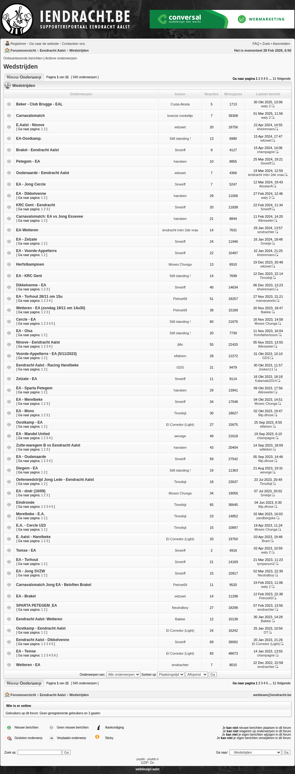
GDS (266, 358)
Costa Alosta (180, 104)
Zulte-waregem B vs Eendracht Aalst (48, 445)
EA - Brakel (26, 596)
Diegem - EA (27, 468)
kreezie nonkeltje (180, 116)
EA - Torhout (27, 560)
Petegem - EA (28, 161)
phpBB (140, 759)
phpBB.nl (153, 759)
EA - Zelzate (26, 239)
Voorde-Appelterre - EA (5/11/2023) (46, 354)
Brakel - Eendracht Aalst (37, 150)
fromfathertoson (266, 335)
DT (266, 632)
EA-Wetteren (27, 230)
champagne (266, 152)
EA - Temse (26, 651)
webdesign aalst (147, 769)
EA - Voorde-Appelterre (36, 251)
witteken (266, 449)
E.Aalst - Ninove (30, 125)
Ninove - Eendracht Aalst (38, 342)
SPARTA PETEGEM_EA (36, 605)
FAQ (256, 43)
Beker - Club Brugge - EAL (39, 104)
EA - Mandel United (33, 434)
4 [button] (264, 78)
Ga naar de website (44, 43)
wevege (180, 436)
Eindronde (25, 502)
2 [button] (259, 78)
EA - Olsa (24, 331)
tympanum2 (266, 564)
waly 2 (266, 106)
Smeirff (180, 150)
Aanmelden (281, 43)
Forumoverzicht (23, 50)
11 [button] (274, 78)
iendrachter (265, 232)
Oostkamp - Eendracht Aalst (41, 628)
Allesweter (266, 220)
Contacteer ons (73, 43)
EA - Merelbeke (29, 399)
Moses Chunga (180, 264)
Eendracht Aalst (53, 50)
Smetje (266, 243)
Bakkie (266, 312)
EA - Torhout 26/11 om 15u (39, 296)
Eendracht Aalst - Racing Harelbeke (47, 365)
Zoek (266, 43)
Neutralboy (266, 575)
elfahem (180, 356)
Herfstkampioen (30, 264)
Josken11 (266, 369)
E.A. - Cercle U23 (31, 525)
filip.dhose (266, 415)
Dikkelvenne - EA (31, 285)
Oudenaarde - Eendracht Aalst (42, 173)
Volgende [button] (284, 78)
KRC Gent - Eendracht (35, 205)
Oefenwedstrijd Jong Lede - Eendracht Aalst (55, 479)
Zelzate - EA (26, 379)
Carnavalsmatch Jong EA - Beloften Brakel (53, 585)
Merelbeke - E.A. (30, 514)
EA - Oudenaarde (31, 457)
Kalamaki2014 (266, 381)
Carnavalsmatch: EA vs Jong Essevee (49, 216)
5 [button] (267, 78)
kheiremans (266, 129)
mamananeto (266, 300)
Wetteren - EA (28, 665)
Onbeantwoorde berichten (23, 58)
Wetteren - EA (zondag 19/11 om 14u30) (50, 308)
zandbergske (266, 518)
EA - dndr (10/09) (30, 491)
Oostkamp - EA (29, 422)
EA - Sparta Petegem (34, 388)
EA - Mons (25, 411)
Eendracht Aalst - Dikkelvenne (42, 640)
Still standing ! (179, 138)
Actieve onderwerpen (61, 58)
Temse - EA (26, 550)
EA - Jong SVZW (30, 571)
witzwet (180, 127)
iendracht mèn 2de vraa (266, 175)
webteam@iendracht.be (272, 695)
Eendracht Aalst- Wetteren (39, 619)
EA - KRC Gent (29, 276)
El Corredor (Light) (180, 424)
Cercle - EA (26, 319)
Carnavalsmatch (30, 115)
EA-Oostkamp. (29, 138)
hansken (180, 161)
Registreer (18, 43)
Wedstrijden (79, 50)
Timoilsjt (266, 278)
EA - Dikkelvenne (31, 193)
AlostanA (265, 186)
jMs (180, 344)
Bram (266, 541)
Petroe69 (180, 299)
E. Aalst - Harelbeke (33, 537)
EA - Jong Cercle (31, 184)
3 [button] (262, 78)
